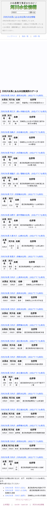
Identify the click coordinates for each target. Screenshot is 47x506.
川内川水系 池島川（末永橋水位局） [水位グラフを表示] (23, 132)
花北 (23, 488)
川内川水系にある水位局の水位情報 (19, 17)
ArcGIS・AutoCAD (21, 504)
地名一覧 (25, 36)
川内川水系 (9, 488)
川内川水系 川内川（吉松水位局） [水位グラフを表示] (22, 309)
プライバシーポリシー (23, 500)
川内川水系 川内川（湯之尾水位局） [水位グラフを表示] (23, 341)
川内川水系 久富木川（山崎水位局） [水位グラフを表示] (23, 236)
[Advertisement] (23, 65)
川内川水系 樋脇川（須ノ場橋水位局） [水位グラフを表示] (23, 174)
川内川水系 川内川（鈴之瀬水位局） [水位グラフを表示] (23, 373)
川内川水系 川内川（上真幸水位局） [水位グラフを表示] (23, 277)
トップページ (12, 36)
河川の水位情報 (38, 504)
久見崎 (23, 490)
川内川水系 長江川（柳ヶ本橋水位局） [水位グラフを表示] (23, 111)
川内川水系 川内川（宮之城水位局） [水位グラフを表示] (23, 410)
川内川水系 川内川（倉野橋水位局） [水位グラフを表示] (23, 426)
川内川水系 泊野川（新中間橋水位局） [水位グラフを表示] (23, 215)
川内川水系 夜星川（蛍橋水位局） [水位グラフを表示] (22, 257)
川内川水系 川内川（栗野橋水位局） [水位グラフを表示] (23, 325)
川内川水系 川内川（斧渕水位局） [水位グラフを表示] (22, 441)
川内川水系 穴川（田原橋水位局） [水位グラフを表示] (22, 194)
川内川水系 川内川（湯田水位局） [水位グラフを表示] (22, 394)
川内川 (17, 490)
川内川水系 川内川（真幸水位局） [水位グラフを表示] (22, 293)
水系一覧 (36, 36)
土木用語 (6, 504)
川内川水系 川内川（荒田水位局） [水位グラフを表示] (22, 357)
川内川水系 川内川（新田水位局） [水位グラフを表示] (22, 95)
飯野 (23, 496)
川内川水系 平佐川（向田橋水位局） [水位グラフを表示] (23, 153)
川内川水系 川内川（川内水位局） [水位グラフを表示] (22, 457)
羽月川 (17, 488)
